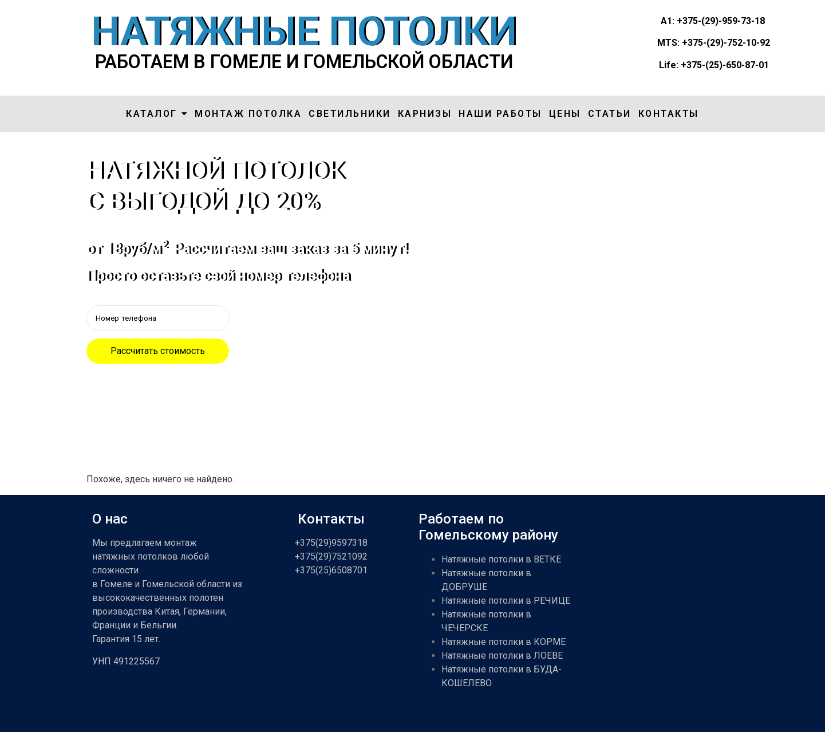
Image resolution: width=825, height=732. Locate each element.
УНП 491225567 (126, 661)
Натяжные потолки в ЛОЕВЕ (502, 655)
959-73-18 (743, 20)
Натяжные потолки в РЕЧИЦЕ (505, 600)
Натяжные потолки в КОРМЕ (503, 641)
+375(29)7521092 (331, 556)
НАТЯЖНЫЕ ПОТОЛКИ (304, 31)
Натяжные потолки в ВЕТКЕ (501, 559)
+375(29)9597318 (331, 542)
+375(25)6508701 (331, 570)
